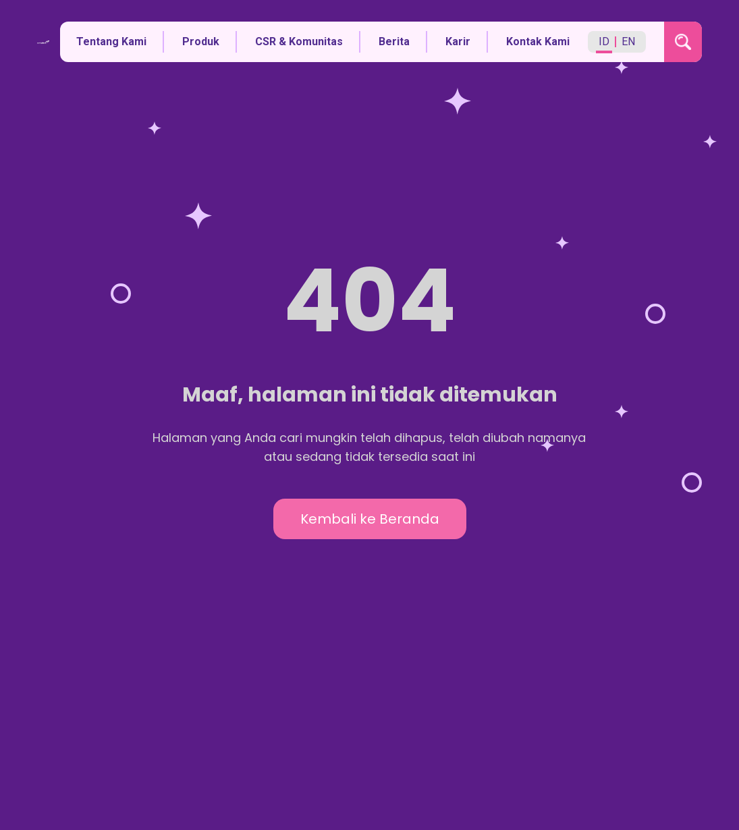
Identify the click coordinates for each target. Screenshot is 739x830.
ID (604, 41)
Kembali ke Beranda (369, 518)
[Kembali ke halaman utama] (43, 42)
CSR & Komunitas (299, 41)
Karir (457, 41)
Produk (200, 41)
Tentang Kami (111, 41)
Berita (394, 41)
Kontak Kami (538, 41)
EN (628, 41)
